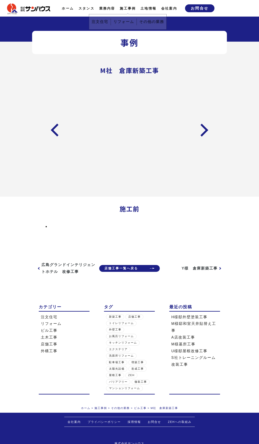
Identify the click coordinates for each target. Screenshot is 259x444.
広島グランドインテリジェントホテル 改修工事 (64, 268)
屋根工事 (115, 375)
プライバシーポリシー (104, 421)
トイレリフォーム (121, 323)
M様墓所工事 (183, 344)
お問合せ (200, 8)
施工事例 (128, 8)
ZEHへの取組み (179, 421)
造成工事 (137, 368)
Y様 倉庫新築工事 (200, 268)
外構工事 (49, 351)
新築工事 (115, 316)
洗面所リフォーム (121, 355)
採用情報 (134, 421)
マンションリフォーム (124, 388)
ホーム (68, 8)
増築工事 (137, 362)
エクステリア (118, 349)
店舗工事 (49, 344)
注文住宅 (49, 317)
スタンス (86, 8)
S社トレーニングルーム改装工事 (193, 361)
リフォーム (51, 324)
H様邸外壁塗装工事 (189, 317)
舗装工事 (140, 381)
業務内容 (107, 8)
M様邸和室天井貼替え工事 (193, 327)
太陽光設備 (117, 368)
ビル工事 (49, 330)
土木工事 (49, 337)
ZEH (131, 375)
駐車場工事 (117, 362)
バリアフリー (118, 381)
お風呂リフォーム (121, 336)
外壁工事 (115, 329)
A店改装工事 (183, 337)
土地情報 (148, 8)
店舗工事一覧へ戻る (119, 268)
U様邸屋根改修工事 (189, 351)
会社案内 (169, 8)
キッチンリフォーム (123, 342)
